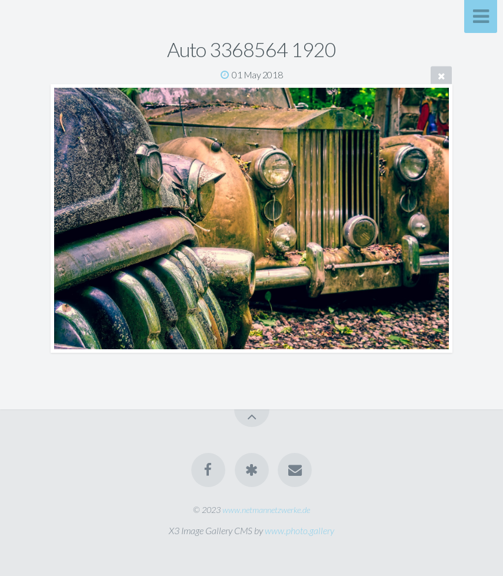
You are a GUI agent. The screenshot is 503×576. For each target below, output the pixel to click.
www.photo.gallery (299, 530)
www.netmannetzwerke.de (266, 510)
